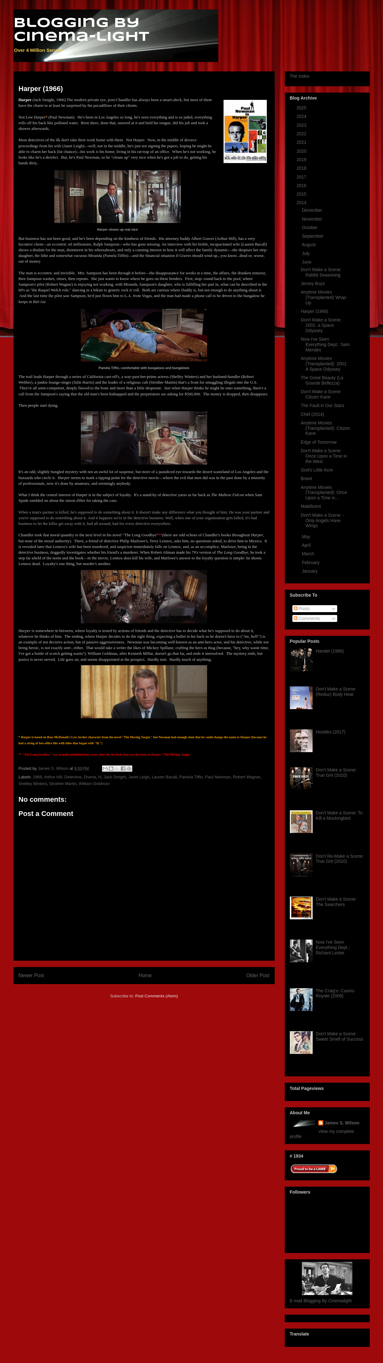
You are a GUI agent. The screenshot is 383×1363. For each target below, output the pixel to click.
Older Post (258, 975)
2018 (302, 168)
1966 (37, 777)
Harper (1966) (314, 311)
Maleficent (311, 506)
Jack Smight (115, 777)
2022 (302, 133)
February (311, 562)
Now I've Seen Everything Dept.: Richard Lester (333, 947)
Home (145, 975)
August (309, 244)
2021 (302, 142)
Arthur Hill (53, 777)
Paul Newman (218, 777)
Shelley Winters (33, 783)
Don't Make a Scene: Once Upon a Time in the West (324, 456)
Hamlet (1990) (330, 651)
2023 (302, 125)
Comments (307, 618)
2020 (302, 151)
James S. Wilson (342, 1122)
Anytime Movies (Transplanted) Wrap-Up (324, 297)
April (307, 545)
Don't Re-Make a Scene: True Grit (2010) (340, 859)
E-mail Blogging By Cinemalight (321, 1300)
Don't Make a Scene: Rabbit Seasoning (321, 272)
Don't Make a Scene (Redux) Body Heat (336, 691)
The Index (299, 76)
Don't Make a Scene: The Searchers (336, 902)
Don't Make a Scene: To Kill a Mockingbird (339, 815)
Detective (72, 777)
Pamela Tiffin (191, 777)
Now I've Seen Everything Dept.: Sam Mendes (325, 344)
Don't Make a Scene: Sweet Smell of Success (339, 1036)
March (308, 553)
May (306, 536)
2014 (302, 202)
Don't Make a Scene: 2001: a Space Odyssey (321, 325)
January (310, 571)
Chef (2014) (312, 414)
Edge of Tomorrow (318, 442)
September (313, 236)
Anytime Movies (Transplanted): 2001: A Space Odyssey (324, 364)
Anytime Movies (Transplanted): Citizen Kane (325, 428)
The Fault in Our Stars (322, 405)
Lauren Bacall (164, 777)
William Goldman (94, 783)
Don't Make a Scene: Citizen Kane (321, 394)
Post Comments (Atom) (156, 996)
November (312, 219)
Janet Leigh (138, 777)
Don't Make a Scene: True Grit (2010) (336, 772)
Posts (302, 608)
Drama (90, 777)
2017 (302, 177)
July (306, 253)
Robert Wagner (246, 777)
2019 (302, 159)
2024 (302, 116)
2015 (302, 194)
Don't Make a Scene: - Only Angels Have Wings (322, 520)
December (312, 210)
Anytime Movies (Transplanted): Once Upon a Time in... (324, 493)
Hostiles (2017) (330, 731)
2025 (302, 107)
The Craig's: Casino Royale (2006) (335, 993)
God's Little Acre (317, 469)
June (307, 262)
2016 (302, 185)
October (310, 227)
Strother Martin (62, 783)
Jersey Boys (313, 283)
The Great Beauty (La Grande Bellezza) (322, 380)
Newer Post (31, 975)
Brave (306, 478)
